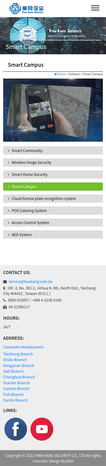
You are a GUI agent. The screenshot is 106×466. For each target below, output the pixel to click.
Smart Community (25, 150)
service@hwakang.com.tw (31, 281)
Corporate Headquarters (23, 346)
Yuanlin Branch (16, 382)
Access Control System (28, 222)
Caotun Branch (16, 388)
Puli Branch (13, 394)
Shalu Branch (15, 359)
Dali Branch (13, 371)
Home (60, 74)
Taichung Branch (18, 353)
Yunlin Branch (15, 400)
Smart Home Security (28, 174)
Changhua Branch (19, 376)
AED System (20, 234)
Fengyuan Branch (18, 365)
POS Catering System (27, 210)
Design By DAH (61, 460)
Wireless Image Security (29, 162)
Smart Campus (22, 186)
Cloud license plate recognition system (42, 198)
